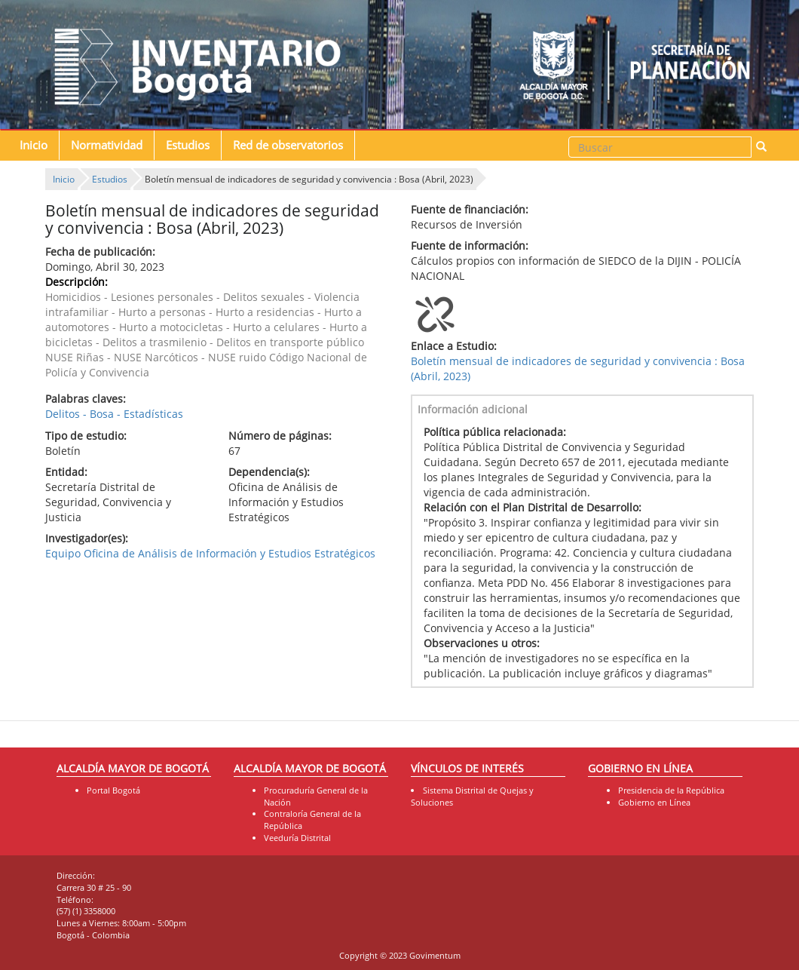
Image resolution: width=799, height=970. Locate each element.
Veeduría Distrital (297, 837)
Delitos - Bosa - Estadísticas (114, 414)
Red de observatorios (288, 145)
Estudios (188, 145)
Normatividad (106, 145)
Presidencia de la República (671, 790)
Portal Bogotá (113, 790)
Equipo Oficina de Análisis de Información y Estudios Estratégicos (210, 553)
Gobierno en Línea (654, 802)
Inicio (33, 145)
